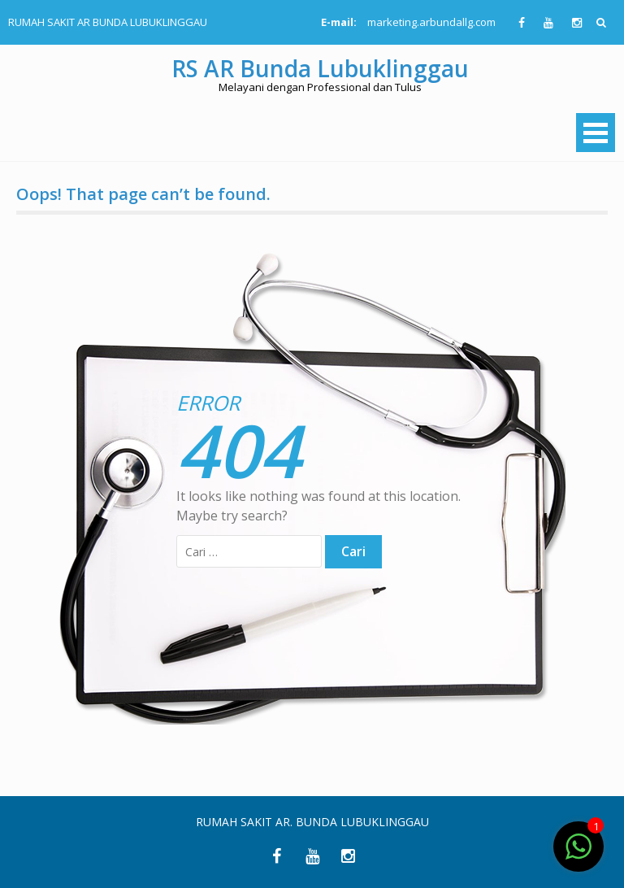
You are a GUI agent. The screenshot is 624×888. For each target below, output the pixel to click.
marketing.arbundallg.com (431, 22)
